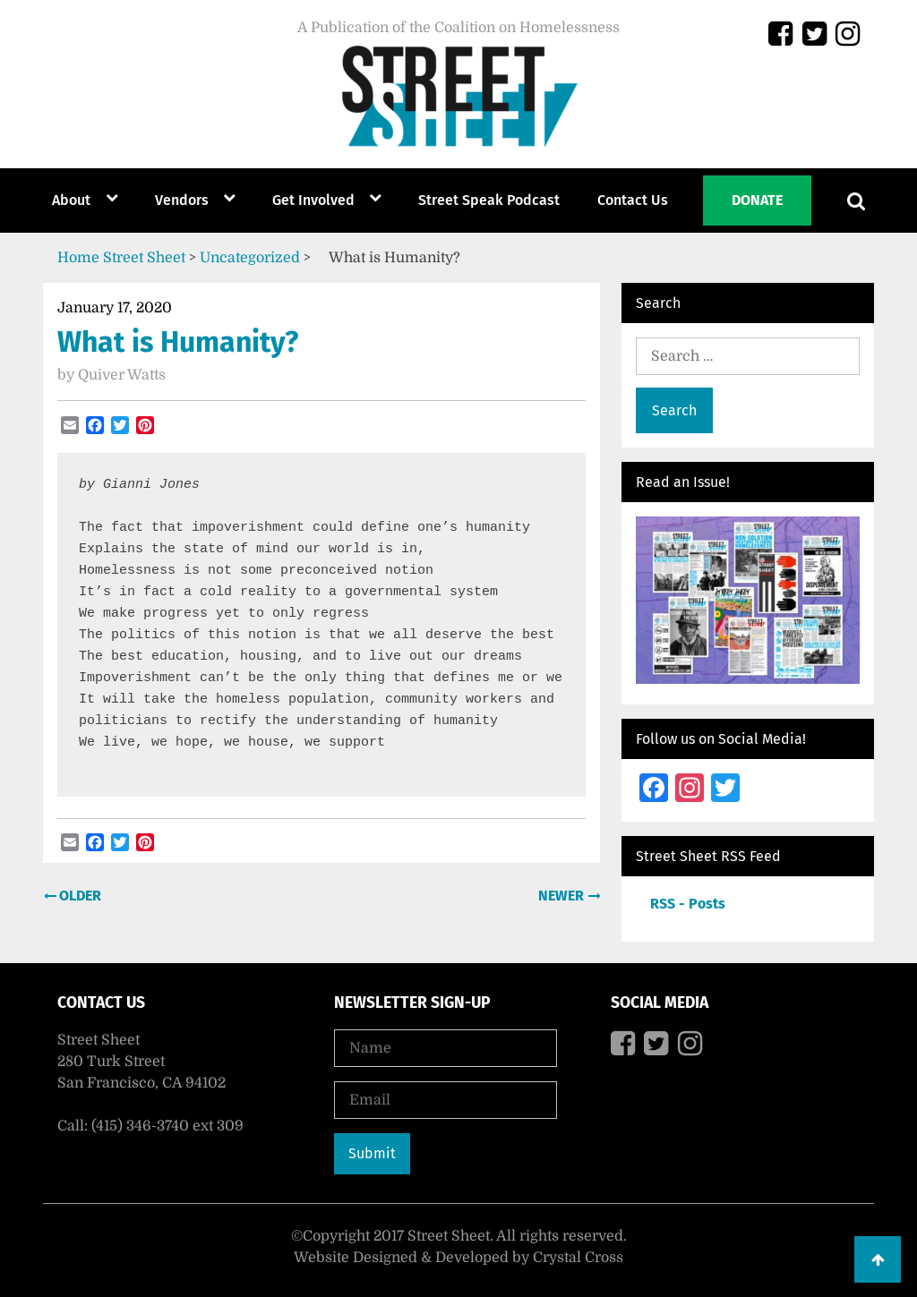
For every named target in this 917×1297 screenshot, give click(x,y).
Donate (757, 200)
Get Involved (313, 200)
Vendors (182, 200)
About (71, 200)
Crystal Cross (578, 1258)
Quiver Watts (122, 375)
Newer (562, 895)
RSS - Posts (687, 903)
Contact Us (632, 200)
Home (78, 258)
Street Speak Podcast (489, 200)
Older (78, 895)
